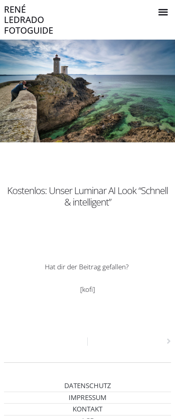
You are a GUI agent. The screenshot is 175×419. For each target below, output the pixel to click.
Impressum (87, 397)
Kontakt (87, 408)
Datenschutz (87, 385)
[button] (163, 11)
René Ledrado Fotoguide (28, 19)
